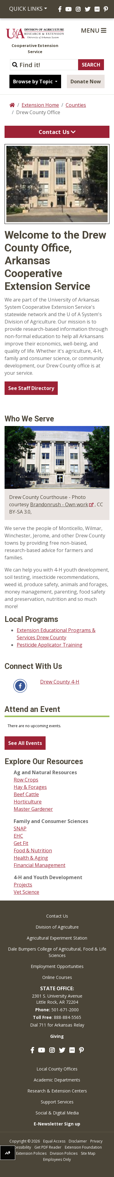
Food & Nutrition (33, 850)
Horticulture (28, 801)
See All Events (25, 743)
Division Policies (64, 1153)
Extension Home (40, 105)
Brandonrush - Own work (59, 504)
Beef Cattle (26, 794)
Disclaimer (78, 1141)
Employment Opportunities (57, 966)
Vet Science (26, 892)
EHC (18, 835)
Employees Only (57, 1159)
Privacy (96, 1141)
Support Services (57, 1102)
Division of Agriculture (57, 927)
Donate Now (86, 81)
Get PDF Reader (47, 1147)
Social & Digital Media (57, 1113)
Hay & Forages (30, 787)
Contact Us (57, 916)
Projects (23, 884)
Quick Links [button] (26, 8)
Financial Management (39, 865)
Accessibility (20, 1147)
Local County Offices (57, 1069)
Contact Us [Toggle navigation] (57, 131)
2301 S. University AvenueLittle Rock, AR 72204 (57, 999)
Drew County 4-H (59, 681)
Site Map (88, 1153)
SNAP (20, 828)
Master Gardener (33, 809)
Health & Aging (31, 857)
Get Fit (21, 843)
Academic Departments (57, 1080)
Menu (93, 30)
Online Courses (57, 977)
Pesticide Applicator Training (49, 644)
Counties (76, 105)
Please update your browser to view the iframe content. (57, 726)
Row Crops (26, 779)
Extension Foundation (83, 1147)
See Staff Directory (31, 388)
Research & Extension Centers (57, 1091)
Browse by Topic (33, 81)
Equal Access (54, 1141)
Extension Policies (31, 1153)
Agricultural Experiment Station (57, 938)
